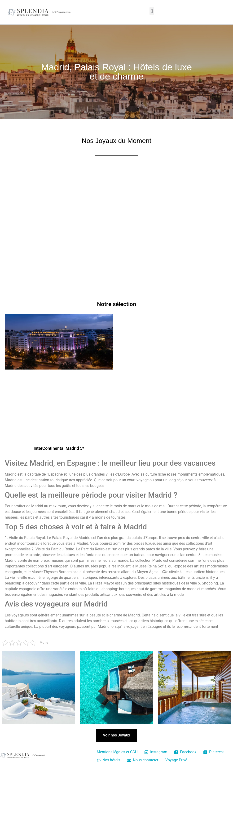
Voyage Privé (176, 760)
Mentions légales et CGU (117, 752)
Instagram (156, 752)
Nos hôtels (108, 760)
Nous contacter (142, 760)
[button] (151, 11)
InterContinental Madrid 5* (59, 448)
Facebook (185, 752)
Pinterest (213, 752)
